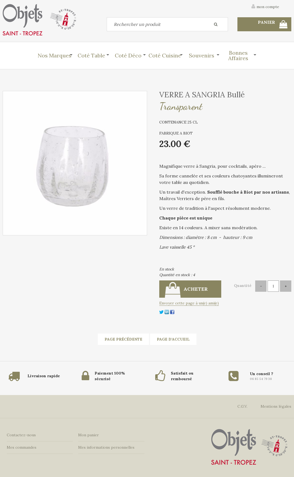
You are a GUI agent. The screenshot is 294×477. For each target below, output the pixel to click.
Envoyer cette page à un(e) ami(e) (189, 303)
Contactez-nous (21, 435)
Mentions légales (276, 406)
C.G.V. (242, 406)
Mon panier (88, 435)
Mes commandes (21, 447)
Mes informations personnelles (106, 447)
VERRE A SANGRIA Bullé (202, 94)
